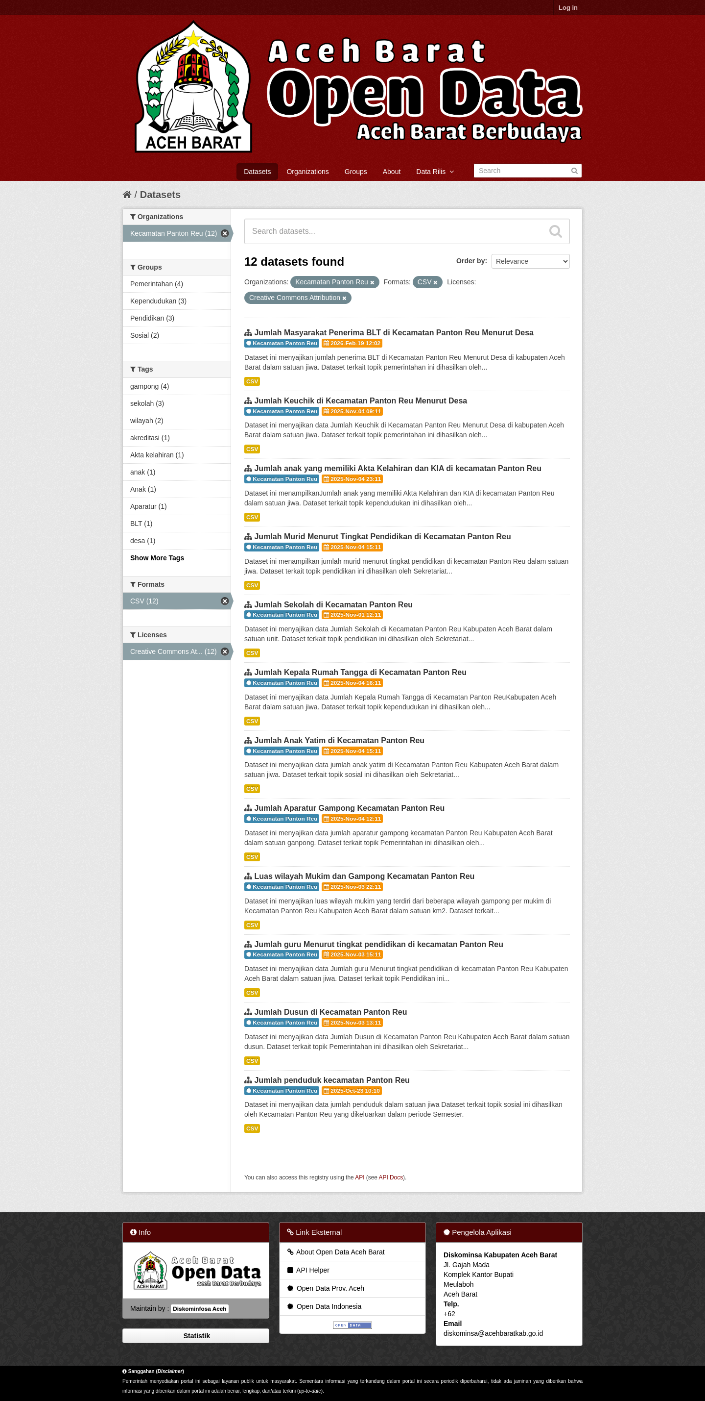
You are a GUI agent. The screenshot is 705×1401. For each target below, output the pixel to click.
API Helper (307, 1270)
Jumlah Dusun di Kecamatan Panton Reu (330, 1012)
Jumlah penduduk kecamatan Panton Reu (331, 1080)
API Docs (391, 1177)
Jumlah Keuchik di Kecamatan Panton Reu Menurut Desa (360, 401)
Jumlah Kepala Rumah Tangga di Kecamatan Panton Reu (360, 672)
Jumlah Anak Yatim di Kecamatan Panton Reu (339, 740)
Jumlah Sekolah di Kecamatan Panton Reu (333, 604)
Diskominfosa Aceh (199, 1308)
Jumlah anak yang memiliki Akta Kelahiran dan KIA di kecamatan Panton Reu (397, 468)
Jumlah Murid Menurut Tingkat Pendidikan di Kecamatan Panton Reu (382, 536)
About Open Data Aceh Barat (335, 1252)
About (392, 171)
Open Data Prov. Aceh (325, 1288)
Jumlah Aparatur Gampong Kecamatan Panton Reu (349, 808)
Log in (568, 7)
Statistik (196, 1336)
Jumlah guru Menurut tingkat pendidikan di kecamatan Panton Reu (378, 944)
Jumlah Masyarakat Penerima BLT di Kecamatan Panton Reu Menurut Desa (394, 332)
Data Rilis (435, 171)
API (359, 1177)
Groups (356, 171)
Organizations (307, 171)
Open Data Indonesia (323, 1306)
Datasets (257, 171)
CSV (252, 381)
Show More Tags (157, 558)
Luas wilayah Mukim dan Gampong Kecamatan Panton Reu (364, 876)
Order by (470, 261)
